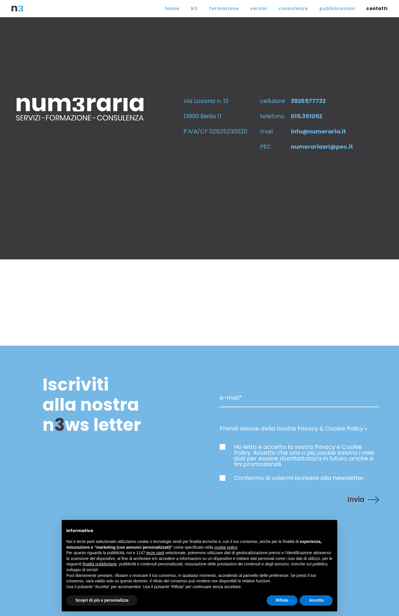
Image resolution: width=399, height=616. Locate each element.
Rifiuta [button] (282, 600)
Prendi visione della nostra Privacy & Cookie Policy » (293, 428)
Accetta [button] (316, 600)
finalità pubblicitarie (100, 564)
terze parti (155, 552)
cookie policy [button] (225, 547)
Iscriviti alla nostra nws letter (91, 404)
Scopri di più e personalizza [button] (101, 600)
